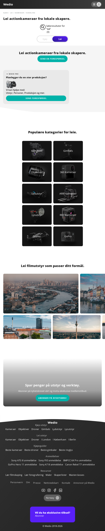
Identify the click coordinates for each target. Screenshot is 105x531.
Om (28, 482)
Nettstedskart (51, 482)
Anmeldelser (52, 456)
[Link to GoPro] (68, 236)
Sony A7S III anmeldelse (23, 460)
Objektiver (23, 429)
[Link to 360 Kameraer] (68, 172)
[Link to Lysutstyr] (37, 215)
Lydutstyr (57, 429)
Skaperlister (60, 474)
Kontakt (66, 482)
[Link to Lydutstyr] (37, 193)
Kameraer (19, 13)
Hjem (5, 13)
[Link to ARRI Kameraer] (68, 193)
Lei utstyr (42, 435)
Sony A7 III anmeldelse (51, 464)
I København (59, 439)
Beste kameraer (13, 450)
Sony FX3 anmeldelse (50, 460)
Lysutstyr (70, 429)
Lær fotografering (34, 474)
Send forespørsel (36, 98)
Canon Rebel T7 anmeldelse (80, 464)
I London (46, 439)
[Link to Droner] (37, 236)
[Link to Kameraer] (37, 150)
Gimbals (45, 429)
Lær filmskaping (13, 474)
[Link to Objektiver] (37, 172)
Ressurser (46, 470)
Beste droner (31, 450)
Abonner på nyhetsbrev (52, 398)
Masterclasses (76, 474)
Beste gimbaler (49, 450)
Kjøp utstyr (41, 425)
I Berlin (72, 439)
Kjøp (45, 39)
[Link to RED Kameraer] (68, 215)
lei (11, 13)
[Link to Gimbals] (68, 150)
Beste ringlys (66, 450)
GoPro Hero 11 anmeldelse (22, 464)
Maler (49, 474)
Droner (35, 429)
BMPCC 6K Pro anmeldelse (77, 460)
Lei (60, 39)
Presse (36, 482)
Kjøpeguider (40, 445)
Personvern (16, 482)
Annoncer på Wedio (83, 482)
